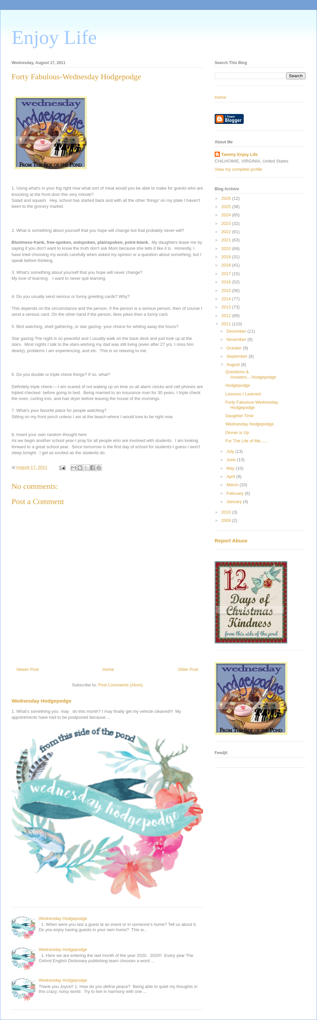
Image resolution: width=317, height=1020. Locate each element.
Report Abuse (231, 540)
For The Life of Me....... (246, 440)
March (233, 484)
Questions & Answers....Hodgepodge (250, 374)
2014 (226, 298)
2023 (226, 223)
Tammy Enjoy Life (239, 154)
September (238, 356)
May (231, 468)
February (236, 493)
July (231, 451)
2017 (226, 273)
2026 (226, 198)
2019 (226, 256)
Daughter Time (239, 415)
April (231, 476)
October (235, 348)
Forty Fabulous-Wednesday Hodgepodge (251, 405)
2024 (226, 214)
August (234, 364)
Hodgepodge (237, 385)
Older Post (188, 669)
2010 (226, 512)
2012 (226, 315)
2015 (226, 290)
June (232, 459)
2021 (226, 239)
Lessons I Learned (243, 393)
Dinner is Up (237, 432)
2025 (226, 206)
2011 (226, 323)
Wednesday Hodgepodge (41, 701)
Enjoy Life (54, 37)
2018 (226, 265)
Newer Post (28, 669)
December (237, 331)
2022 (226, 231)
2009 (226, 520)
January (235, 501)
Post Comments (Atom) (120, 684)
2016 (226, 281)
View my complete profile (238, 169)
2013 (226, 307)
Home (108, 669)
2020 (226, 248)
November (237, 339)
